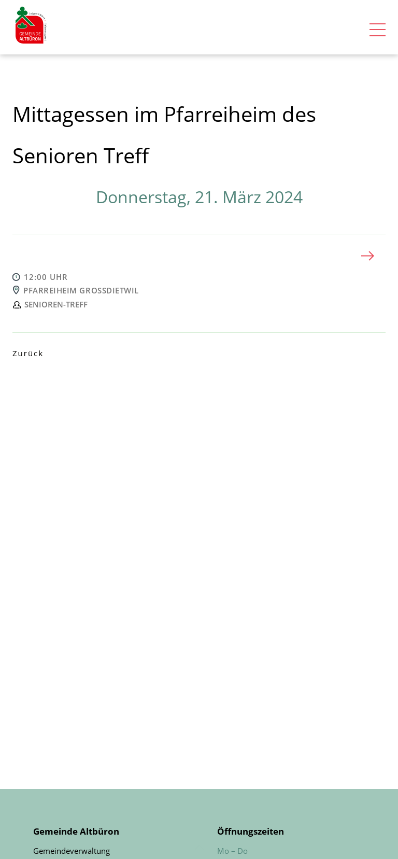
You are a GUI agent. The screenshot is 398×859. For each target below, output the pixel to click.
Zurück (28, 353)
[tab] (199, 256)
